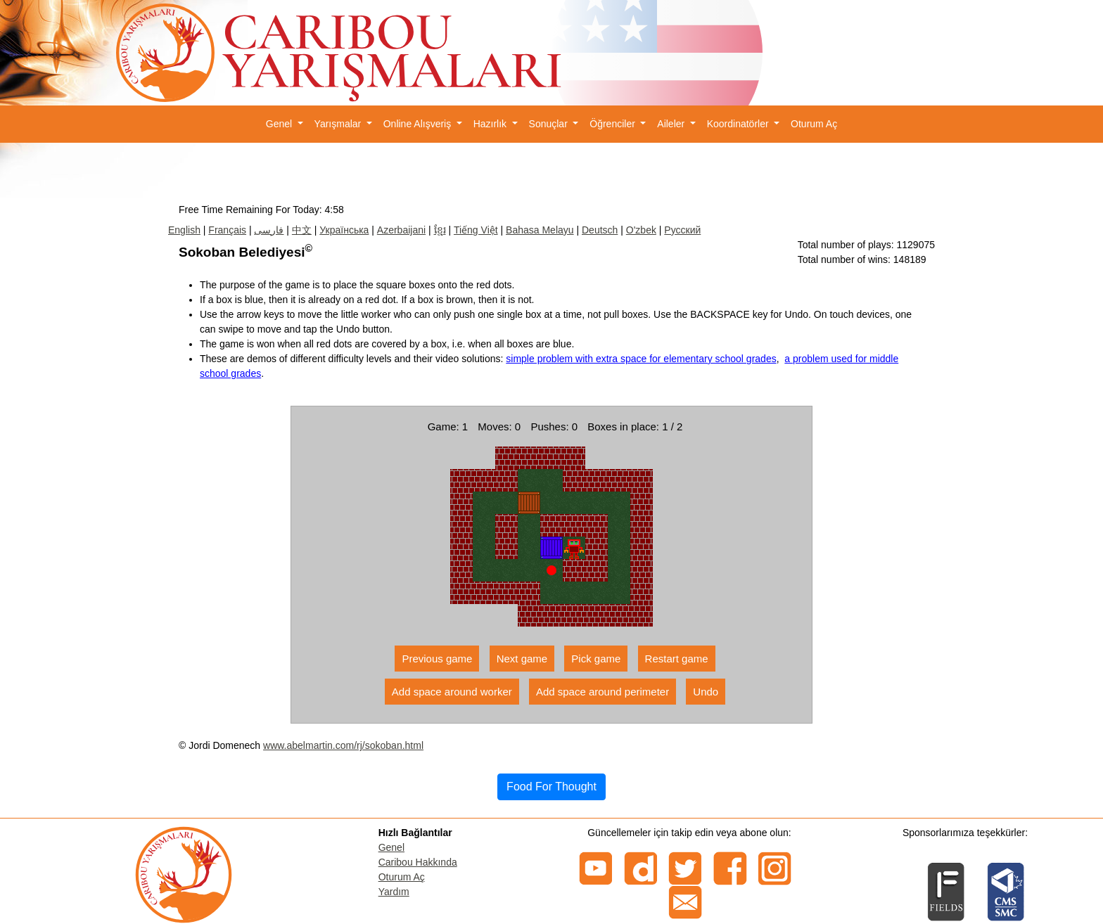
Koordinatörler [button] (739, 123)
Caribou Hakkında (417, 862)
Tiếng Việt (476, 230)
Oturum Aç (814, 123)
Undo (705, 692)
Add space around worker (452, 692)
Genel (391, 847)
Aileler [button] (672, 123)
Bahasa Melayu (540, 230)
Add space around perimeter (602, 692)
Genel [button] (280, 123)
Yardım (393, 891)
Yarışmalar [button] (339, 123)
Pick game (595, 659)
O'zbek (641, 230)
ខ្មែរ (440, 230)
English (184, 230)
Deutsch (600, 230)
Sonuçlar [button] (549, 123)
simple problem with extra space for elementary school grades (641, 358)
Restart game (676, 659)
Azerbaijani (401, 230)
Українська (344, 230)
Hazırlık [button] (491, 123)
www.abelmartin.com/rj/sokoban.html (343, 745)
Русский (682, 230)
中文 (302, 230)
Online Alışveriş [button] (418, 123)
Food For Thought (551, 787)
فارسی (268, 230)
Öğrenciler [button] (613, 123)
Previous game (437, 659)
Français (227, 230)
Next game (522, 659)
